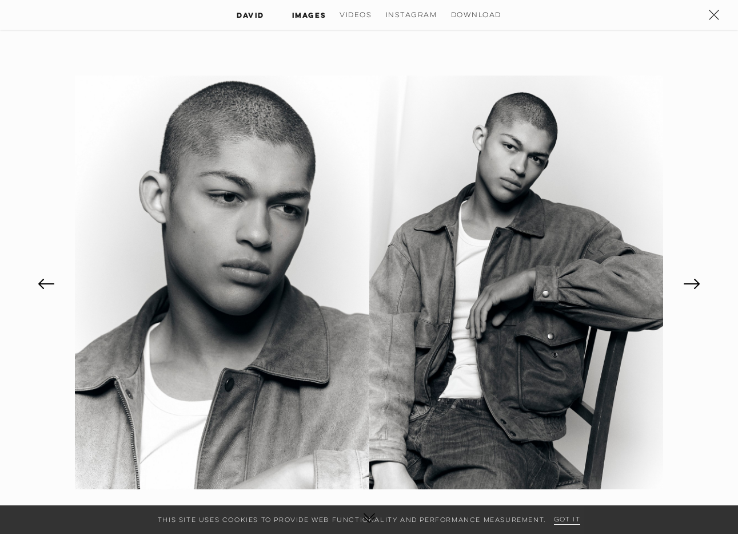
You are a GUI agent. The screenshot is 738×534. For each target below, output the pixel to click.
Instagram (411, 14)
